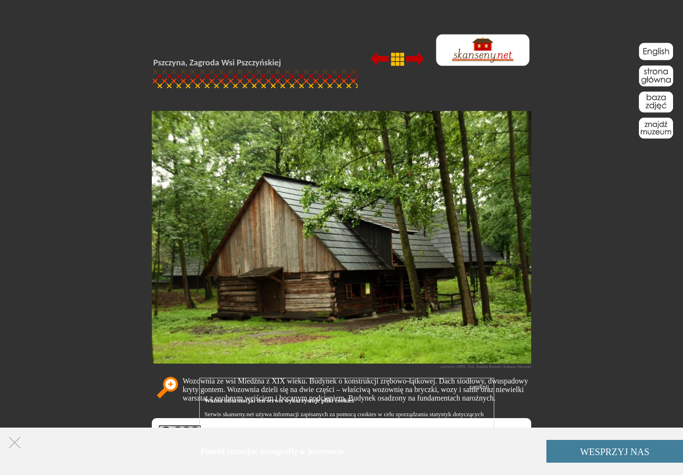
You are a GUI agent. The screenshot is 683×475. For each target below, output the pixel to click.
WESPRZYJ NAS (614, 452)
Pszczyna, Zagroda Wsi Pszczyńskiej (217, 62)
